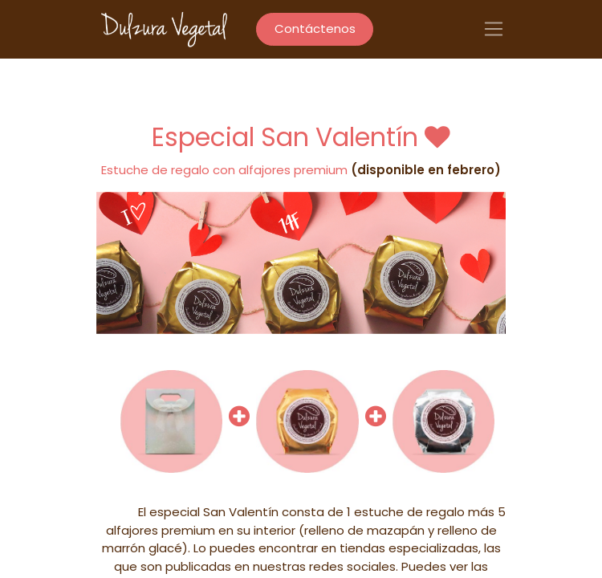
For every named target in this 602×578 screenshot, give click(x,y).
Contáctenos (315, 28)
